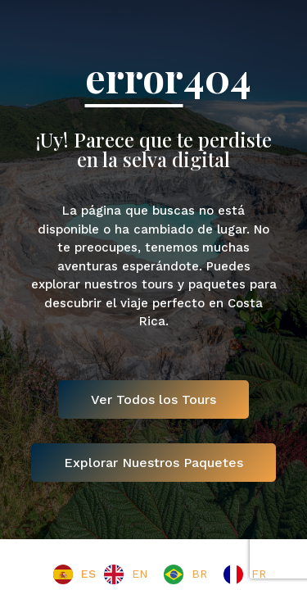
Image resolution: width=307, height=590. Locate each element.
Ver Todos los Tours (153, 399)
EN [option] (139, 573)
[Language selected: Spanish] (163, 574)
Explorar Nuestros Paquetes (153, 462)
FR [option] (258, 573)
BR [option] (199, 573)
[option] (126, 574)
